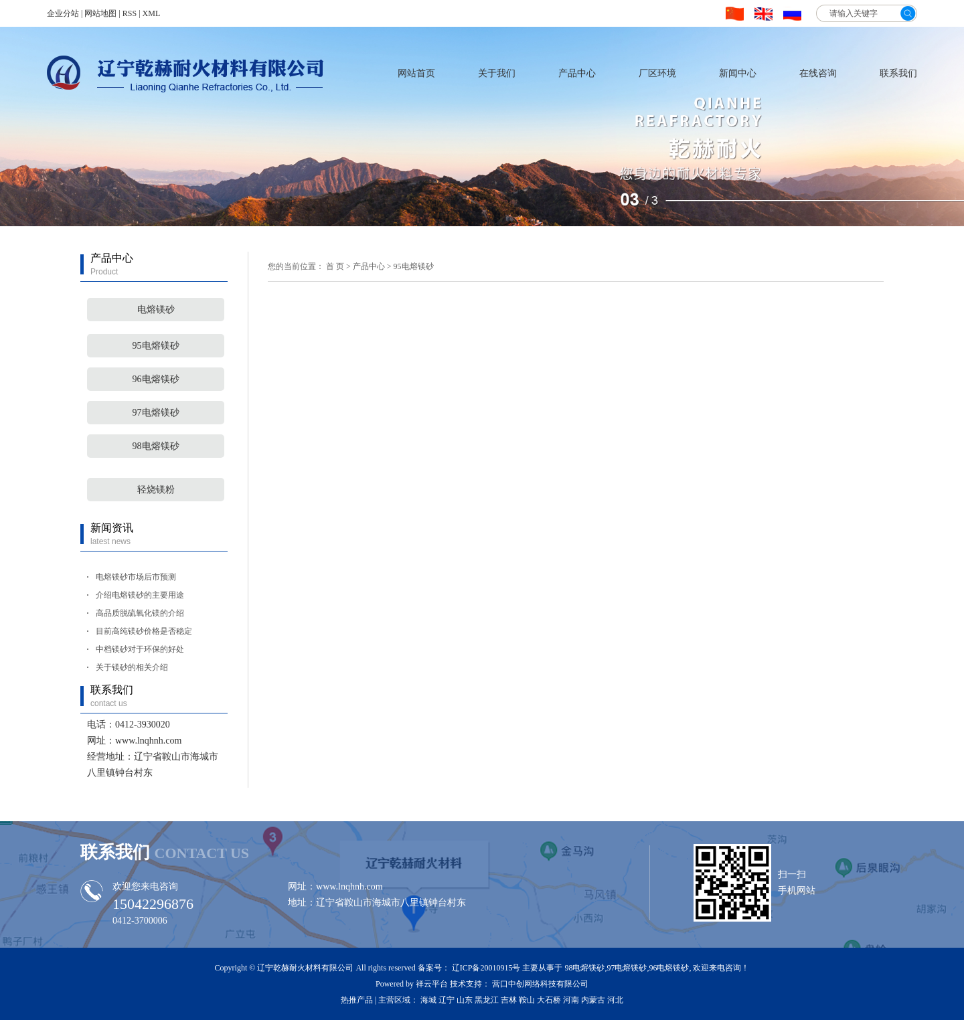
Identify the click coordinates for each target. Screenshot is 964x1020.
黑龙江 (487, 1000)
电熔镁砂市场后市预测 (136, 577)
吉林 (509, 1000)
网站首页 (416, 73)
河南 (571, 1000)
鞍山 (527, 1000)
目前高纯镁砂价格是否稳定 (144, 631)
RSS (130, 13)
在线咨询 (818, 73)
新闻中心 (737, 73)
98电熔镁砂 (156, 446)
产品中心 (577, 73)
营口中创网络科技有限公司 (540, 984)
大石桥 (549, 1000)
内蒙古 (593, 1000)
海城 (428, 1000)
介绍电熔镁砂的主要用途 (140, 595)
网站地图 (100, 13)
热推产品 (357, 1000)
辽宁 (446, 1000)
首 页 (335, 266)
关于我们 (496, 73)
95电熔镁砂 (156, 346)
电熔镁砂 (156, 310)
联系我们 (898, 73)
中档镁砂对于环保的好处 (140, 649)
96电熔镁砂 (156, 379)
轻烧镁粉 (156, 490)
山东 (465, 1000)
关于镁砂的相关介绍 (132, 667)
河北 (615, 1000)
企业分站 (63, 13)
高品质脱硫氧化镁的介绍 (140, 613)
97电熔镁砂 (156, 413)
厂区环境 (657, 73)
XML (152, 13)
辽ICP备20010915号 (486, 967)
